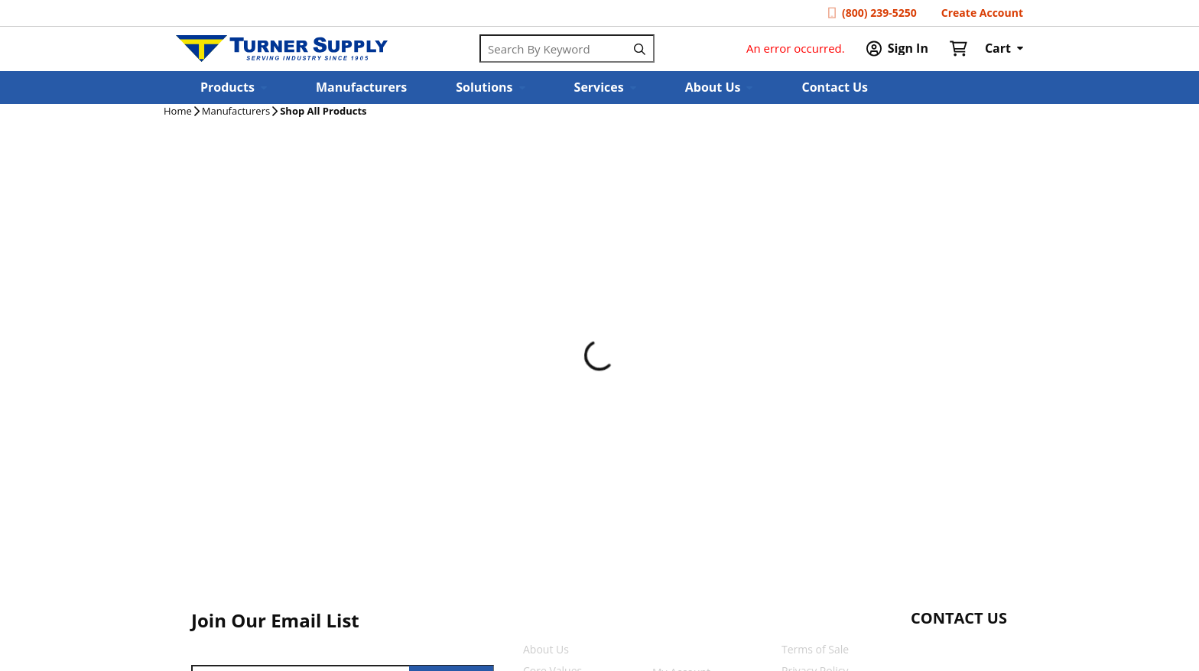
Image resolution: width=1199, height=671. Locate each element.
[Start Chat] (945, 648)
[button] (233, 87)
